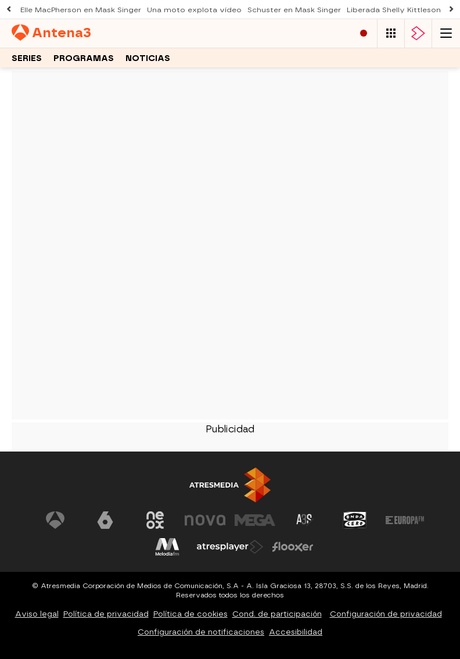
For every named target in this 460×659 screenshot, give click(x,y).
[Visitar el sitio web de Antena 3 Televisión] (55, 520)
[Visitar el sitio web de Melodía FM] (167, 547)
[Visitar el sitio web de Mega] (255, 520)
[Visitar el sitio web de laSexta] (105, 520)
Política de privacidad (106, 614)
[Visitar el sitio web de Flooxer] (292, 547)
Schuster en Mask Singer (294, 10)
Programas (83, 58)
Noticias (147, 58)
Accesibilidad (295, 632)
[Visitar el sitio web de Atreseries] (305, 520)
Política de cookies (190, 614)
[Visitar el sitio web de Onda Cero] (355, 520)
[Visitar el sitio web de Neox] (155, 520)
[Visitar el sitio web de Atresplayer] (230, 547)
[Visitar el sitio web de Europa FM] (404, 520)
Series (27, 58)
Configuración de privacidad (386, 614)
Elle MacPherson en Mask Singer (80, 10)
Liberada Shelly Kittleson (394, 10)
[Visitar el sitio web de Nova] (205, 520)
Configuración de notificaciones (201, 632)
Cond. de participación (277, 614)
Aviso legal (37, 614)
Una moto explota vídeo (194, 10)
